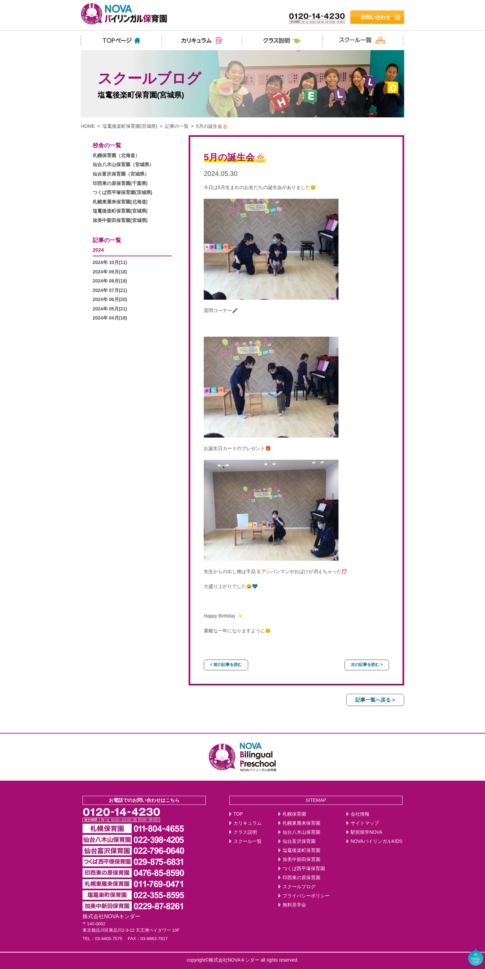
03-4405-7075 (108, 938)
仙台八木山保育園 (301, 832)
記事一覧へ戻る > (375, 700)
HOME (88, 126)
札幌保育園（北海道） (116, 155)
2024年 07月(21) (110, 290)
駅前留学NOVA (366, 832)
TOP (238, 814)
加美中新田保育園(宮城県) (120, 220)
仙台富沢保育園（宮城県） (121, 174)
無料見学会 (294, 904)
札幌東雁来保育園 (301, 823)
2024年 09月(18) (110, 271)
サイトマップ (365, 823)
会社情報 (360, 814)
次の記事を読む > (367, 664)
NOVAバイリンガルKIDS (376, 841)
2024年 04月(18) (110, 318)
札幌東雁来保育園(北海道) (120, 201)
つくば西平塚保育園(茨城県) (122, 192)
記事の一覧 (177, 126)
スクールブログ (299, 886)
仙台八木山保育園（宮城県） (123, 164)
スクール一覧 (247, 841)
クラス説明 (245, 832)
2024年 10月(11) (110, 262)
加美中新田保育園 (301, 859)
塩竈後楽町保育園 (301, 850)
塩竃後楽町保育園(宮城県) (129, 126)
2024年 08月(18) (110, 281)
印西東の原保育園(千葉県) (120, 183)
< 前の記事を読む (226, 664)
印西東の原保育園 (301, 877)
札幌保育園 (294, 814)
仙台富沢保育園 (299, 841)
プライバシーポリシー (306, 895)
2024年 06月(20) (110, 299)
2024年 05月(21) (110, 308)
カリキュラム (247, 823)
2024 (98, 250)
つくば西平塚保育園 (304, 868)
